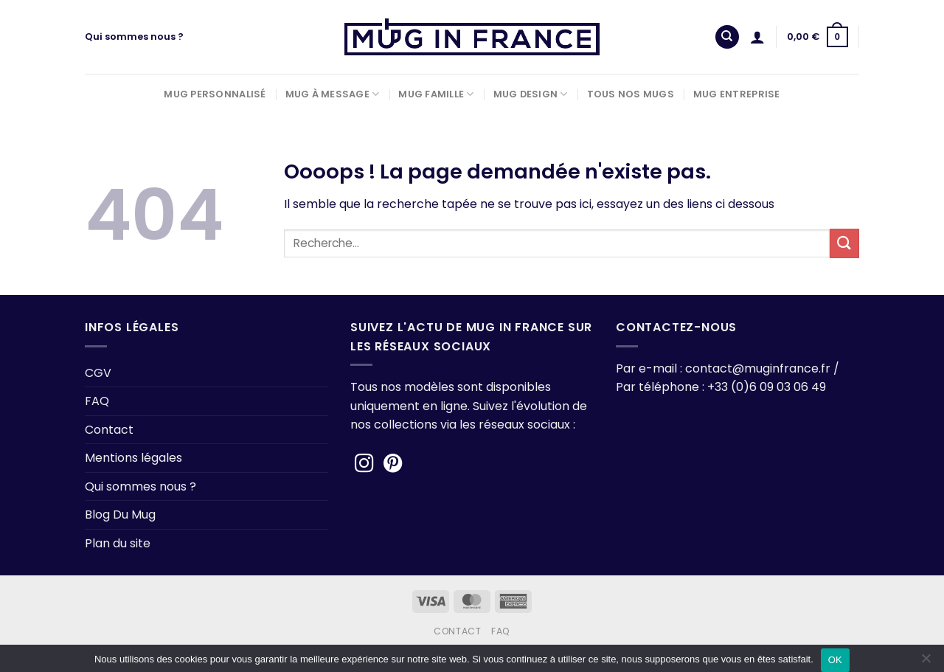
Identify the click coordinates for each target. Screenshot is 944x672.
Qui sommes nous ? (134, 36)
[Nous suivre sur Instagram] (364, 464)
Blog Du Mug (120, 514)
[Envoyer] (844, 243)
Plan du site (117, 543)
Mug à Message (332, 94)
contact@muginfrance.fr (757, 368)
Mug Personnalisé (215, 94)
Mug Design (530, 94)
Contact (109, 429)
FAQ (97, 400)
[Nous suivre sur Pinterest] (393, 464)
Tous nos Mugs (630, 94)
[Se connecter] (757, 37)
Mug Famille (435, 94)
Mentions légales (133, 457)
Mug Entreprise (736, 94)
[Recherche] (727, 37)
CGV (98, 372)
